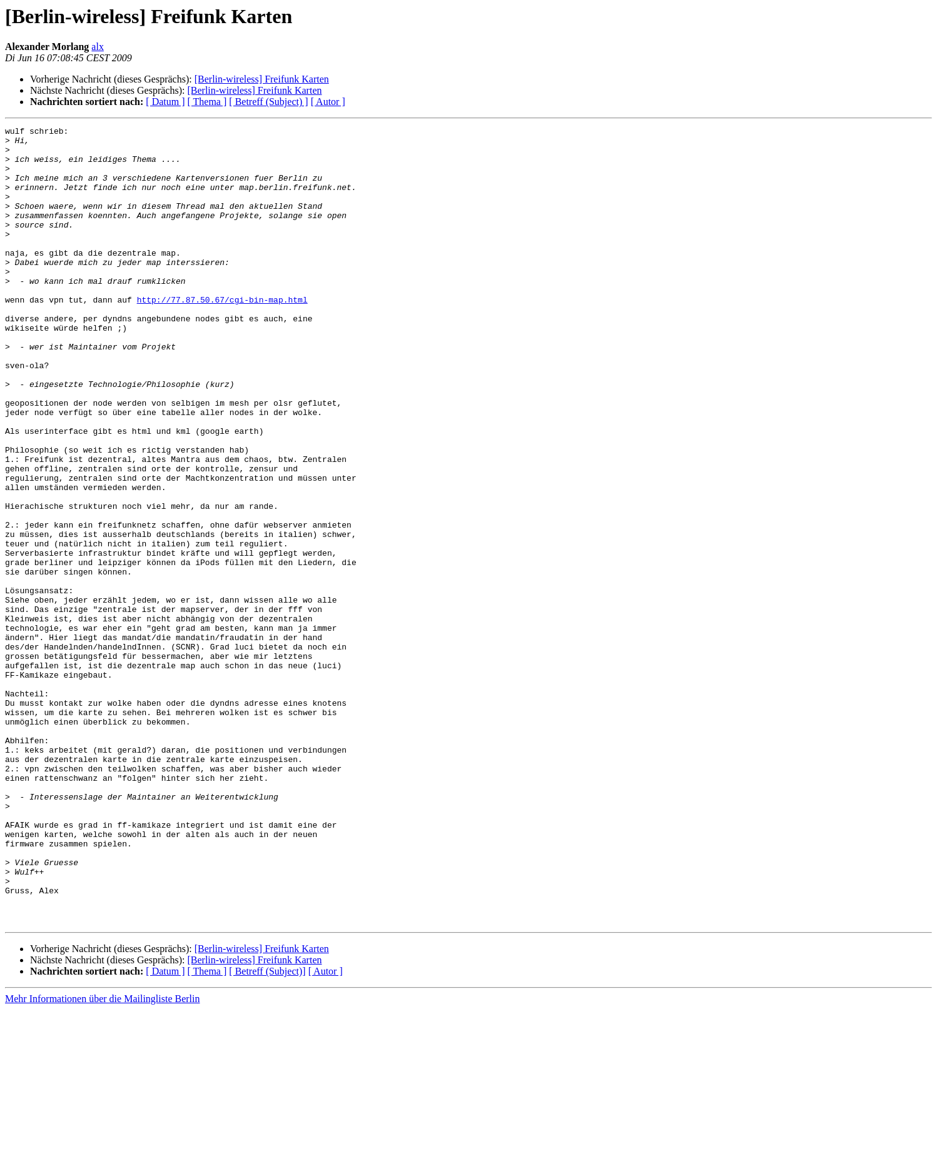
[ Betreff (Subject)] (267, 1130)
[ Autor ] (328, 101)
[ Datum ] (165, 101)
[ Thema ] (207, 101)
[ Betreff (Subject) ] (268, 101)
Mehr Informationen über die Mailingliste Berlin (102, 1158)
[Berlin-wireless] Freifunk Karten (262, 79)
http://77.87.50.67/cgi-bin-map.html (222, 335)
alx (97, 46)
